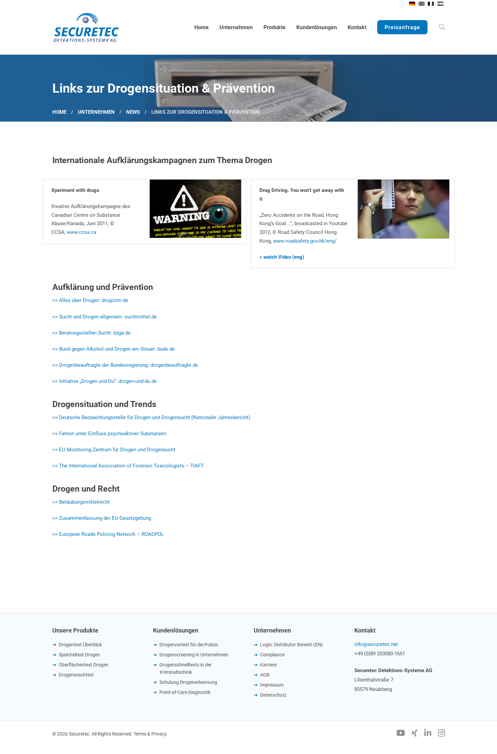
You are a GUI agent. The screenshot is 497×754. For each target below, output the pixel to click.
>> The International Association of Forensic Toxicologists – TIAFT (128, 466)
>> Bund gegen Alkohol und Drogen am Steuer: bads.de (113, 349)
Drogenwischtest (76, 674)
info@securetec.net (376, 644)
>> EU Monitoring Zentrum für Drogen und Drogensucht (114, 450)
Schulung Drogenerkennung (188, 682)
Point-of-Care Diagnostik (184, 692)
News (133, 112)
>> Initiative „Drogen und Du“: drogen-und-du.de (104, 381)
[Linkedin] (427, 734)
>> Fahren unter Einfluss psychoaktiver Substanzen (109, 434)
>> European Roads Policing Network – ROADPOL (108, 534)
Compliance (272, 654)
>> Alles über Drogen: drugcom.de (90, 300)
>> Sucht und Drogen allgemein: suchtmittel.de (104, 317)
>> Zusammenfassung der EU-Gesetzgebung (101, 518)
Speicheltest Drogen (79, 654)
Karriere (268, 664)
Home (59, 112)
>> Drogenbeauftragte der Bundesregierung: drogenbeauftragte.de (125, 365)
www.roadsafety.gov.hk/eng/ (305, 241)
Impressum (272, 685)
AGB (264, 674)
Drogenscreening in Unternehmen (194, 654)
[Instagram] (441, 734)
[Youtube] (400, 734)
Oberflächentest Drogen (83, 664)
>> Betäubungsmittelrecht (81, 502)
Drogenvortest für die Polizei (188, 644)
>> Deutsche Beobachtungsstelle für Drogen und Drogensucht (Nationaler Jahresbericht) (151, 417)
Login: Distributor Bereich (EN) (291, 644)
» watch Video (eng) (281, 257)
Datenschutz (273, 695)
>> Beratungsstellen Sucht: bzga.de (91, 333)
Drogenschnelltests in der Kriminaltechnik (185, 668)
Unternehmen (96, 112)
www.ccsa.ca (81, 232)
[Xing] (414, 734)
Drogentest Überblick (80, 644)
